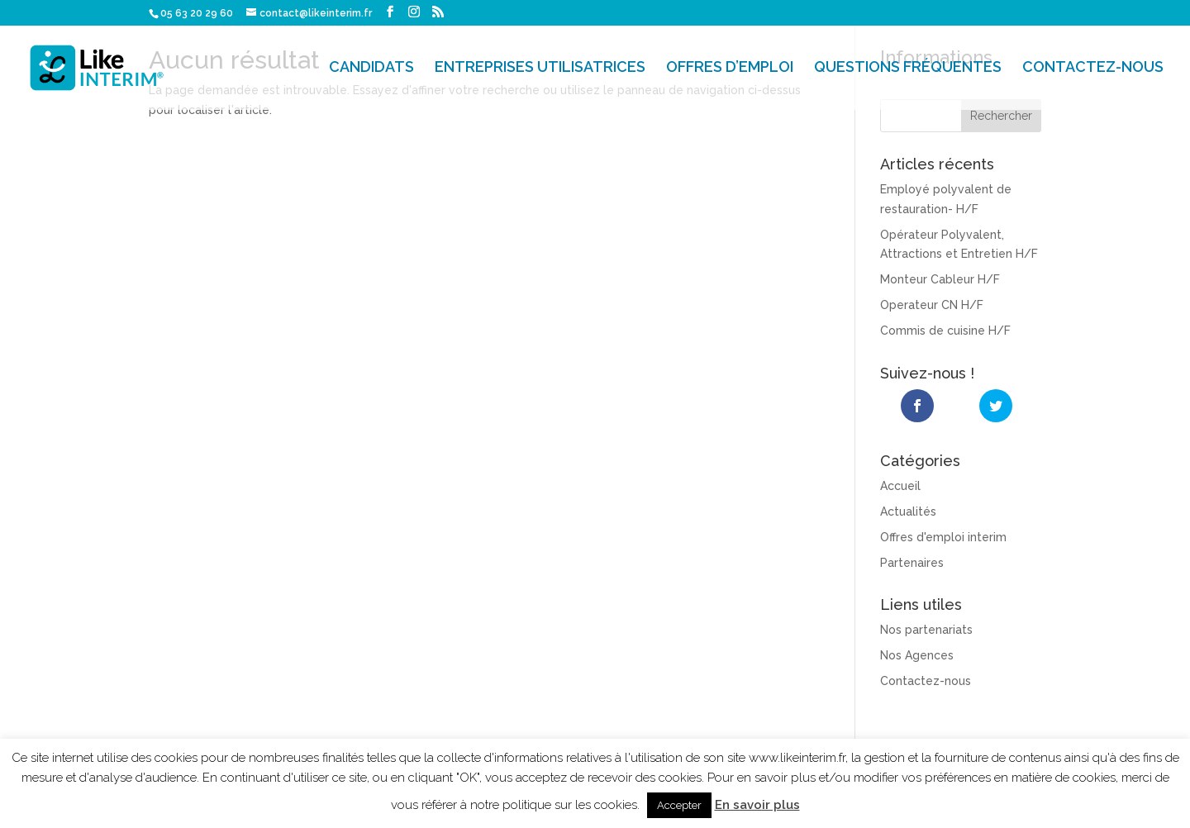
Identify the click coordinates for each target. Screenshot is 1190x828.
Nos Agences (917, 654)
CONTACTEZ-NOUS (1093, 69)
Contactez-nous (925, 680)
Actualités (908, 510)
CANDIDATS (371, 69)
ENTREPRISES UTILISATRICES (540, 69)
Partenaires (912, 562)
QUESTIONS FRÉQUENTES (908, 69)
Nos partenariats (926, 629)
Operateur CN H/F (931, 305)
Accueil (900, 485)
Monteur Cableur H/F (940, 279)
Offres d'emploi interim (943, 536)
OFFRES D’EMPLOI (729, 69)
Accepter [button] (679, 805)
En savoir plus (757, 804)
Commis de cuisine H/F (945, 330)
